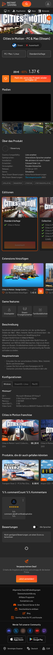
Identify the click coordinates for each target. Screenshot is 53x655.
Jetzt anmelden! (26, 579)
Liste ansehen (30, 155)
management (17, 183)
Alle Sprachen (42, 527)
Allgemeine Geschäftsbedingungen (26, 590)
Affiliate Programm (26, 597)
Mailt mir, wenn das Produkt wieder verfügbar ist (31, 78)
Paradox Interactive (33, 166)
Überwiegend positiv (33, 177)
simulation (7, 183)
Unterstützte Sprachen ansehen (38, 157)
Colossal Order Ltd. (33, 163)
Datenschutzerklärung (26, 593)
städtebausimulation (42, 183)
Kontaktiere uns (26, 601)
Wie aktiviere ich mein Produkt (37, 160)
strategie (28, 183)
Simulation (29, 172)
